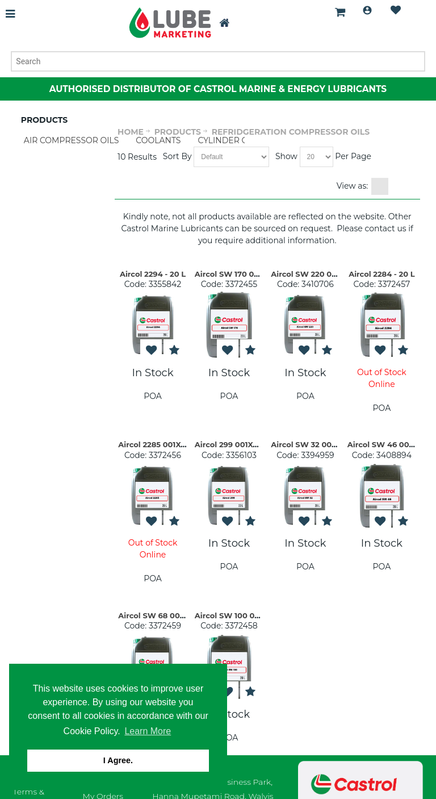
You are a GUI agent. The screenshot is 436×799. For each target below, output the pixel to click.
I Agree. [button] (118, 760)
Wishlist (395, 10)
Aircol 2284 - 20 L (381, 273)
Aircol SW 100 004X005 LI (244, 615)
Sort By (177, 156)
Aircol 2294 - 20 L (153, 273)
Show (286, 156)
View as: (352, 186)
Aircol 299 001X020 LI (235, 444)
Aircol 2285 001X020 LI (161, 444)
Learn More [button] (147, 731)
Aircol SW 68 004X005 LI (165, 615)
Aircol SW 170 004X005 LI (243, 273)
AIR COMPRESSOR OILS (71, 140)
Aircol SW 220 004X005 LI (320, 273)
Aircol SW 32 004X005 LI (318, 444)
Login (367, 10)
